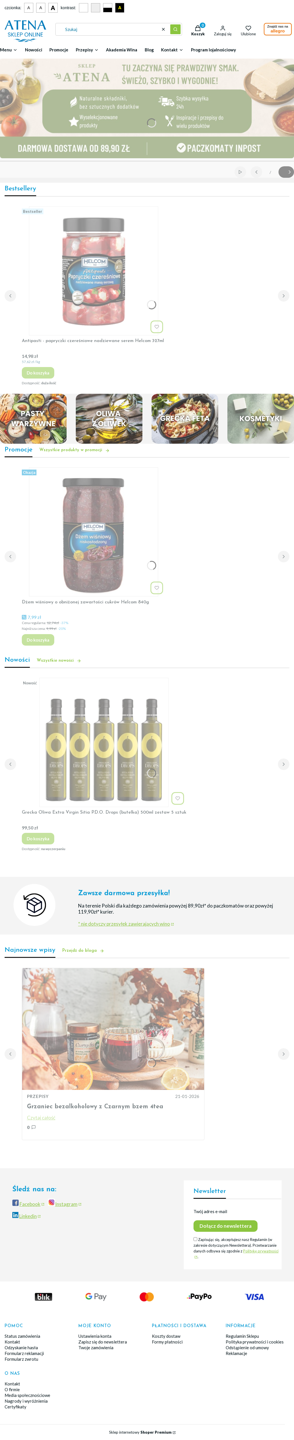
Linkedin (28, 1216)
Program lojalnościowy (213, 49)
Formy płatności (167, 1341)
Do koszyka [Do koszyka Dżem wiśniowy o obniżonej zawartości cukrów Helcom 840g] (38, 639)
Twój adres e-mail (210, 1211)
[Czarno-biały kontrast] (107, 7)
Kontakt (12, 1341)
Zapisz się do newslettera (102, 1341)
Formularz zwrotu (21, 1359)
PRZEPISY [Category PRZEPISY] (38, 1096)
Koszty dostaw (166, 1336)
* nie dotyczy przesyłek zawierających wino (124, 924)
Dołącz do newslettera (226, 1226)
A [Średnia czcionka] (40, 7)
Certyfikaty (15, 1406)
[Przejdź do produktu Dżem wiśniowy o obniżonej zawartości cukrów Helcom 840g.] (93, 532)
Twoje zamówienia (95, 1347)
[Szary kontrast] (95, 7)
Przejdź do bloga (83, 951)
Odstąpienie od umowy (247, 1347)
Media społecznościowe (27, 1395)
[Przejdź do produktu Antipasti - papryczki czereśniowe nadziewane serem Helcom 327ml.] (93, 270)
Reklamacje (236, 1353)
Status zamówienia (22, 1336)
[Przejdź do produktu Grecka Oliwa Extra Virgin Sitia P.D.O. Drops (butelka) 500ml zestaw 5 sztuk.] (104, 742)
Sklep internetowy (140, 1432)
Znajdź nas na (277, 29)
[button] (175, 29)
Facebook (30, 1204)
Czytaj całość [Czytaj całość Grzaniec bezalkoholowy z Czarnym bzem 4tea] (41, 1118)
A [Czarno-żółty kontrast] (119, 7)
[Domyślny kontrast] (83, 7)
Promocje (58, 49)
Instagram (66, 1204)
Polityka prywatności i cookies (255, 1341)
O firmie (12, 1389)
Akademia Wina (121, 49)
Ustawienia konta (94, 1336)
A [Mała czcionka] (28, 7)
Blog (149, 49)
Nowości (33, 49)
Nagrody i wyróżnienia (26, 1401)
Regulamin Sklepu (242, 1336)
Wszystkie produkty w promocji (74, 450)
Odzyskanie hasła (21, 1347)
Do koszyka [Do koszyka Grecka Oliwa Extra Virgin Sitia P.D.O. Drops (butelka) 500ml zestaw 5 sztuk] (38, 838)
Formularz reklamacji (24, 1353)
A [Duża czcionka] (53, 7)
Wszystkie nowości (59, 661)
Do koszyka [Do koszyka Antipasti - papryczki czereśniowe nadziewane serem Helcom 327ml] (38, 372)
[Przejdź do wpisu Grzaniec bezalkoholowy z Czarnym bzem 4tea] (113, 1029)
